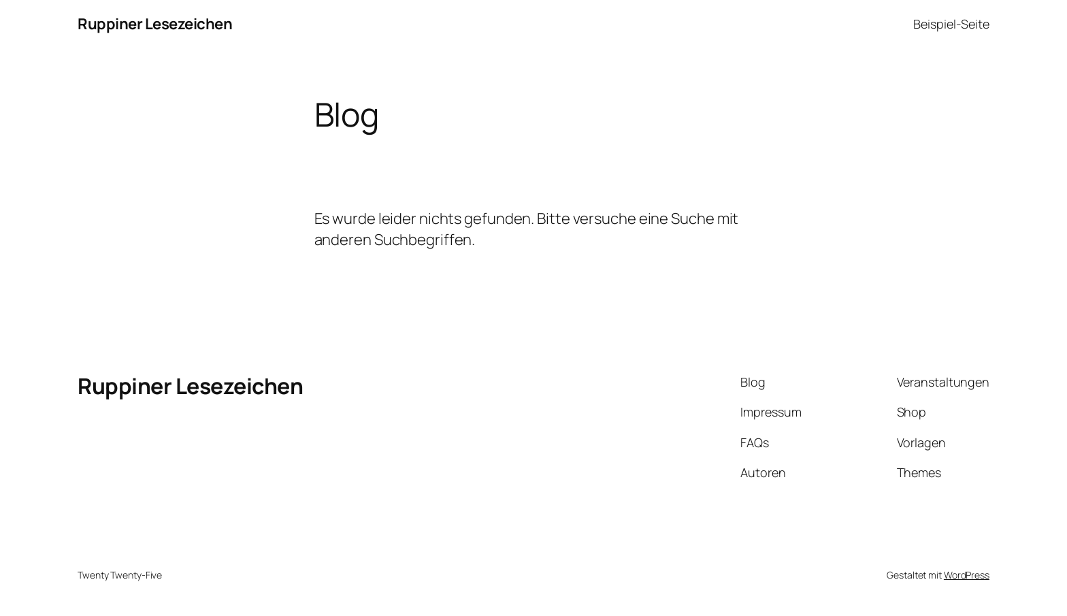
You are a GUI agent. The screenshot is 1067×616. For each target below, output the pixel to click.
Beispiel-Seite (951, 24)
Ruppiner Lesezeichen (155, 24)
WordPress (966, 574)
